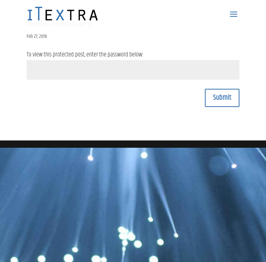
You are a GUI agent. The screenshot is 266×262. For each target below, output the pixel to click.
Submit (222, 97)
